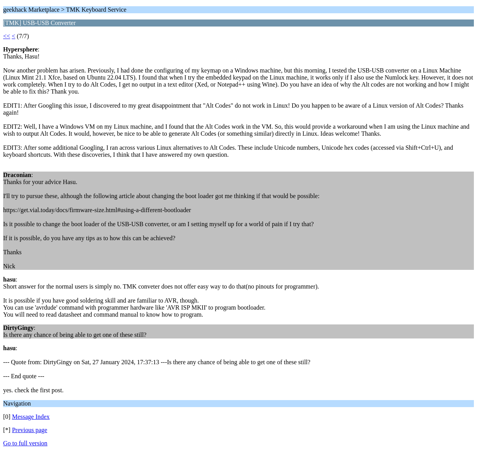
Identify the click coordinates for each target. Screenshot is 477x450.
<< (6, 36)
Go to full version (25, 443)
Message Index (31, 416)
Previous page (29, 430)
